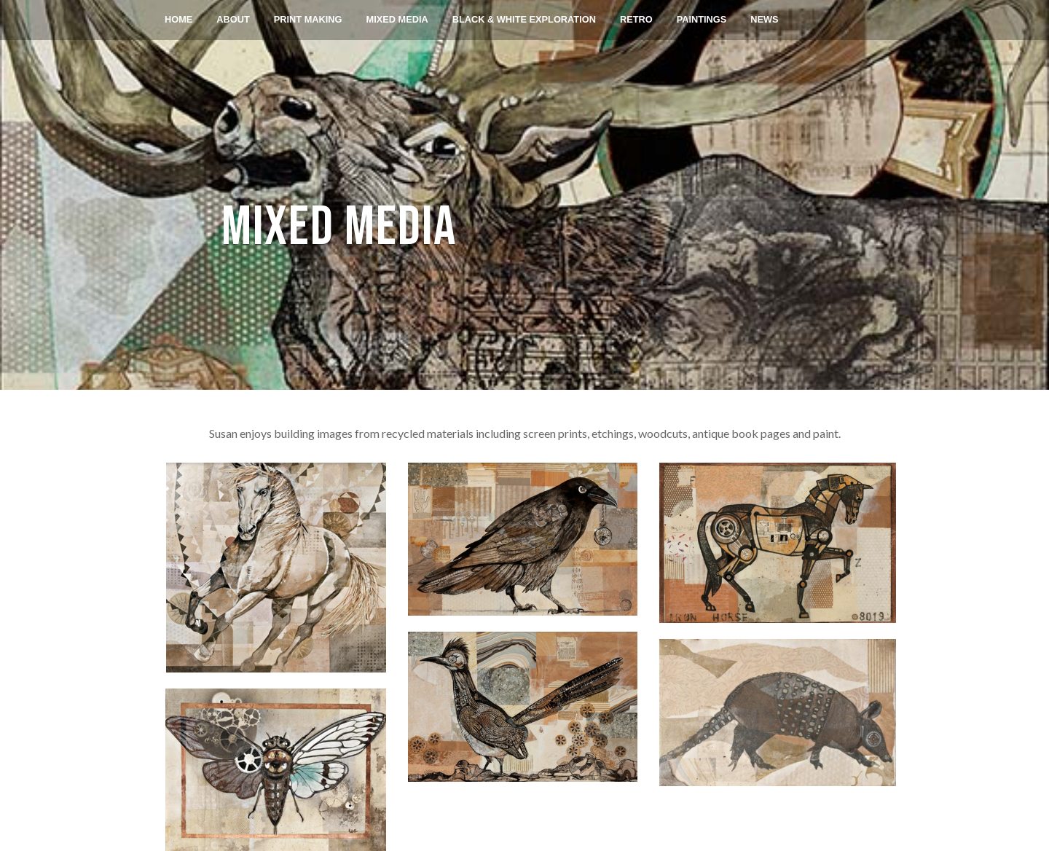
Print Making (308, 19)
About (233, 19)
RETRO (636, 19)
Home (178, 19)
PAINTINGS (702, 19)
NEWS (765, 19)
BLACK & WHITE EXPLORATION (524, 19)
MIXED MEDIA (397, 19)
